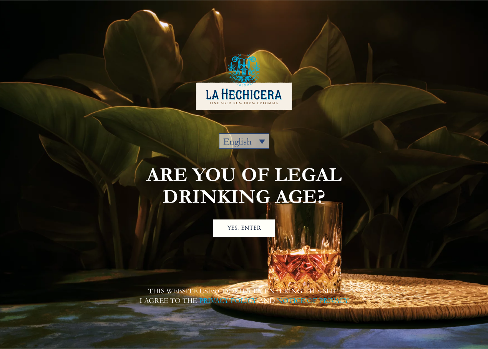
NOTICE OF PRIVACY (312, 301)
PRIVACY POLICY (228, 301)
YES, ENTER (244, 227)
